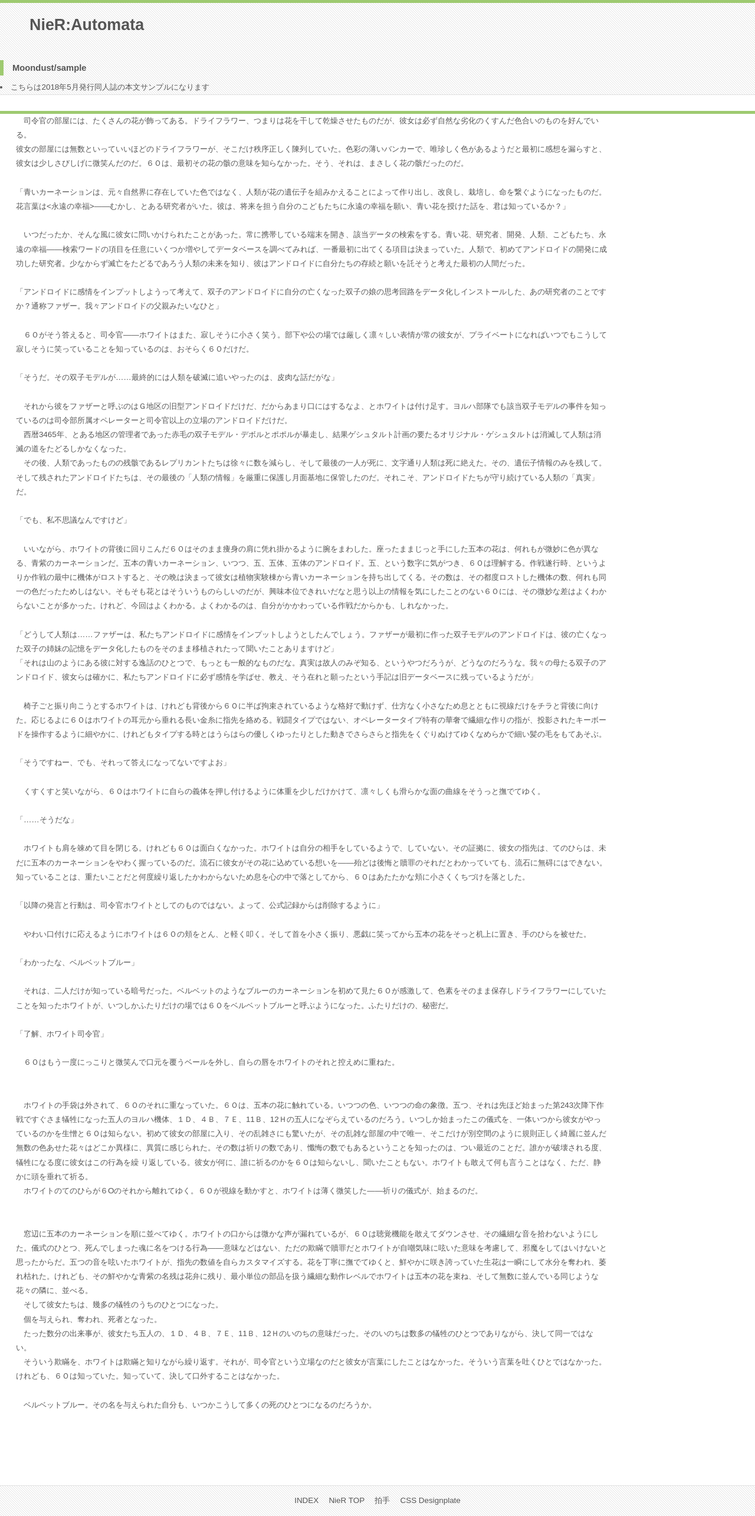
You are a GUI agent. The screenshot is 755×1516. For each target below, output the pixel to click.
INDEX (306, 1500)
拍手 (382, 1500)
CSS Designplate (431, 1500)
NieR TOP (347, 1500)
